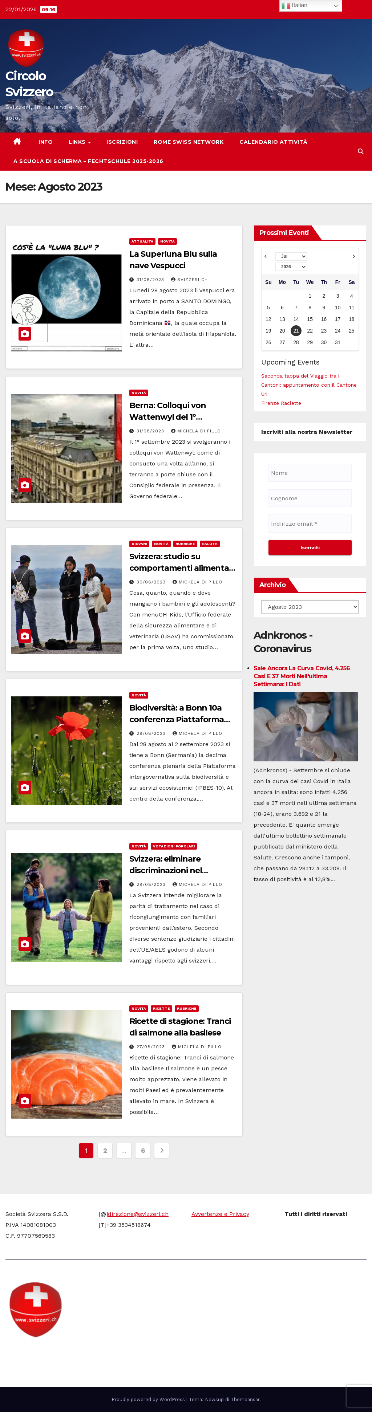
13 (282, 319)
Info (45, 142)
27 (282, 342)
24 (337, 331)
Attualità (142, 241)
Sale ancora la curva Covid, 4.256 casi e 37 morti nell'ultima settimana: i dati (302, 676)
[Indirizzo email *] (310, 523)
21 (296, 331)
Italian (294, 5)
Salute (210, 544)
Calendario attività (273, 142)
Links (78, 142)
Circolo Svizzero (51, 1351)
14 (296, 319)
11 (351, 307)
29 (310, 342)
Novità (167, 241)
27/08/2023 (152, 1046)
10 (337, 307)
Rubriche (185, 544)
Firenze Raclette (281, 403)
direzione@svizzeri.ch (138, 1213)
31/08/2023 (151, 279)
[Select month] (291, 256)
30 (324, 342)
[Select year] (291, 267)
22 (310, 331)
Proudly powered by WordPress (149, 1399)
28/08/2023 (152, 884)
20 (282, 331)
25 (351, 331)
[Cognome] (310, 498)
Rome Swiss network (188, 142)
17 (337, 319)
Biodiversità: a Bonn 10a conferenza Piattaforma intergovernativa (176, 719)
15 (310, 319)
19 (268, 331)
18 (351, 319)
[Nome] (310, 473)
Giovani (139, 544)
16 (324, 319)
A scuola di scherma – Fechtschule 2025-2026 (88, 161)
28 (296, 342)
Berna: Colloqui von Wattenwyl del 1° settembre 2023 (167, 417)
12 (268, 319)
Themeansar (245, 1399)
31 (337, 342)
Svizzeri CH (189, 279)
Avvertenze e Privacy (220, 1213)
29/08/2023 (152, 733)
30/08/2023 (152, 582)
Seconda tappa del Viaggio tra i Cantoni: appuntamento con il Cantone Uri (309, 385)
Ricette (161, 1008)
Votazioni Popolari (174, 846)
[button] (361, 151)
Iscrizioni (122, 142)
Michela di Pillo (196, 431)
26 (268, 342)
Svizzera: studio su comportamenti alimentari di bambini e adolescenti (181, 568)
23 (324, 331)
